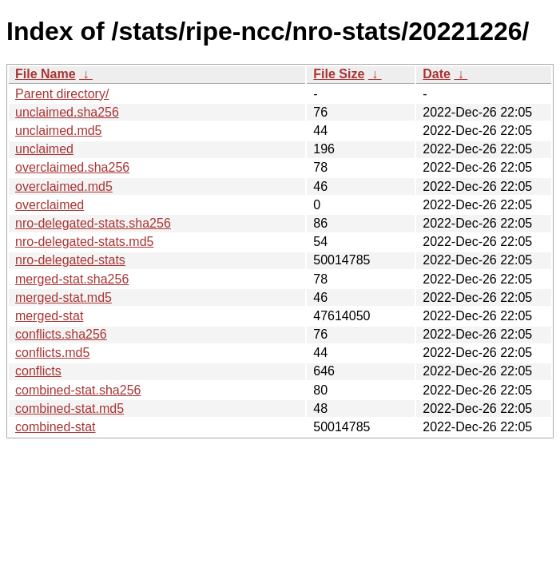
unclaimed (44, 149)
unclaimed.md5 (58, 130)
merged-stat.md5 (63, 297)
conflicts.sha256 (61, 334)
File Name (45, 74)
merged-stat (49, 316)
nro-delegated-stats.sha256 (93, 223)
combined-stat (55, 427)
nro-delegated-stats (70, 260)
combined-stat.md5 (69, 408)
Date (437, 74)
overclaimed (49, 205)
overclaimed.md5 (64, 186)
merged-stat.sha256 (72, 279)
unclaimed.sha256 (67, 112)
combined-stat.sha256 (78, 390)
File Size (338, 74)
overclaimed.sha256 (72, 167)
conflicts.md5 (52, 352)
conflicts (38, 371)
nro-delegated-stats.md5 (84, 241)
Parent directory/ (62, 94)
